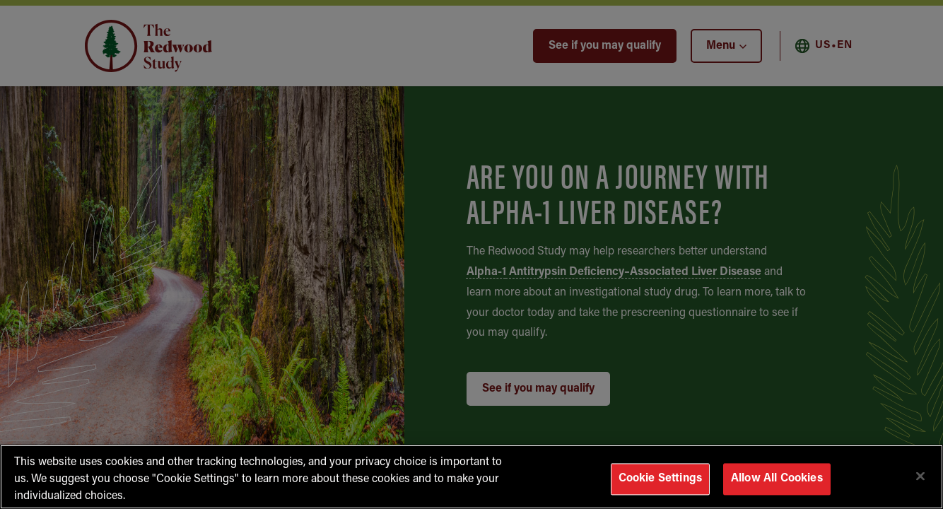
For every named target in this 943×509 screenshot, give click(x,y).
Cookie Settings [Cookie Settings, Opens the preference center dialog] (660, 478)
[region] (471, 477)
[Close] (920, 475)
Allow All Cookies (777, 478)
